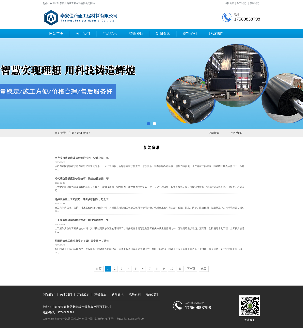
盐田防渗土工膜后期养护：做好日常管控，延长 (82, 240)
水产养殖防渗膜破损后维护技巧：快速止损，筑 (82, 157)
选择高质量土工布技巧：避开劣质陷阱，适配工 (82, 199)
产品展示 (110, 34)
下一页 (191, 268)
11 (180, 268)
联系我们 (254, 3)
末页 (203, 268)
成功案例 (190, 34)
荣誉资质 (136, 34)
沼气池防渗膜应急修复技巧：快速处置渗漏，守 (82, 178)
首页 (99, 268)
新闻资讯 (163, 34)
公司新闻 (213, 133)
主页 (71, 133)
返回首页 (229, 3)
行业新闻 (236, 133)
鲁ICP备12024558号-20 (130, 318)
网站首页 (56, 34)
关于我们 (241, 3)
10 (171, 268)
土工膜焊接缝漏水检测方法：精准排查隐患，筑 (82, 220)
